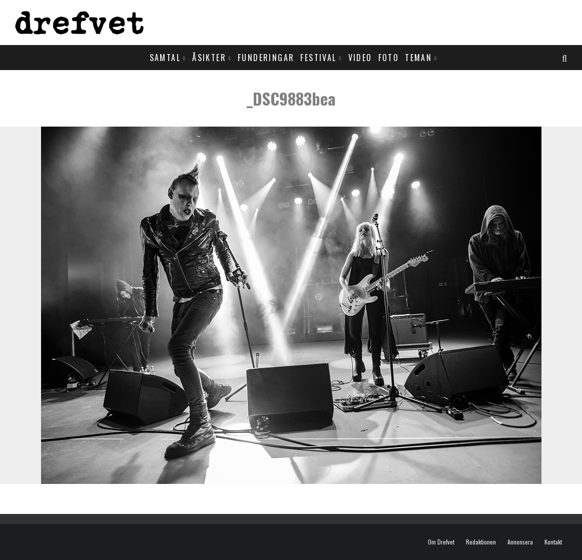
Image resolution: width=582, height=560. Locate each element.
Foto (388, 58)
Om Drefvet (441, 542)
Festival (318, 58)
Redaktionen (481, 542)
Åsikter (209, 58)
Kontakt (553, 542)
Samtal (165, 58)
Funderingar (266, 58)
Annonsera (520, 542)
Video (360, 58)
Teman (418, 58)
